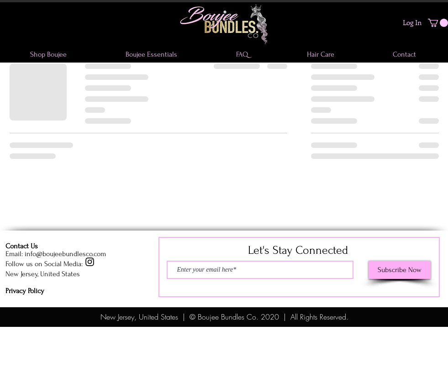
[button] (438, 23)
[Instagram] (89, 262)
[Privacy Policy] (37, 291)
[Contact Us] (37, 246)
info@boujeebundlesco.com (65, 254)
